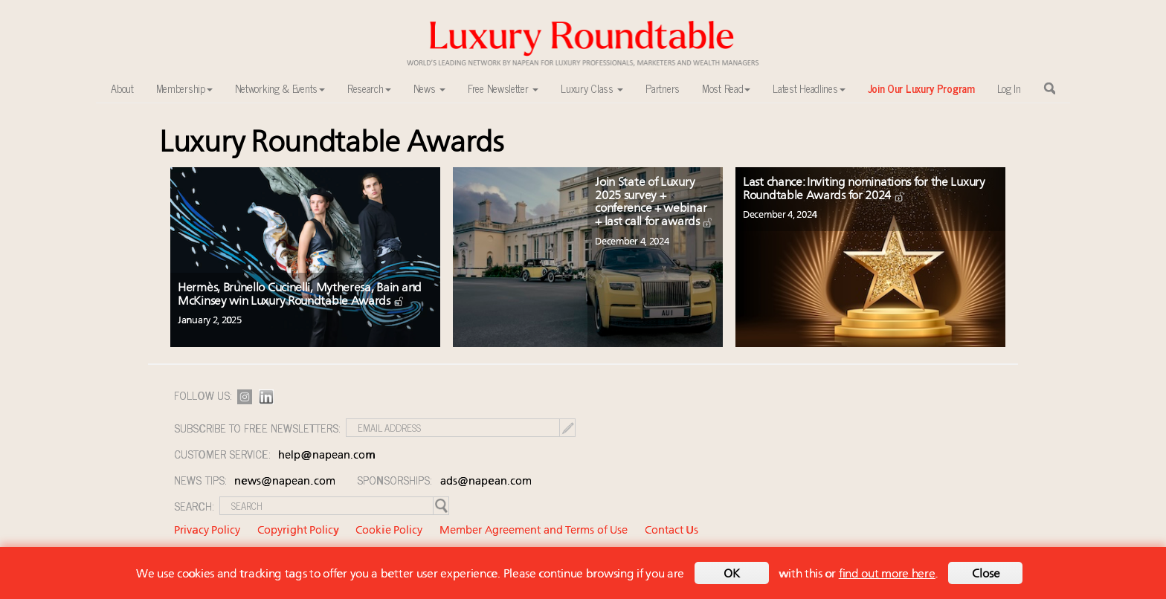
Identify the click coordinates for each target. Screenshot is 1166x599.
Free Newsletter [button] (503, 88)
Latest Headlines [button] (809, 88)
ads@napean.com (486, 482)
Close (986, 574)
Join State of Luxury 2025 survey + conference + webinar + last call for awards (654, 202)
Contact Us (671, 531)
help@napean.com (327, 456)
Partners (662, 88)
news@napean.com (284, 482)
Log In (1009, 88)
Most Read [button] (726, 88)
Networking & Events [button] (280, 88)
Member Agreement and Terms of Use (533, 531)
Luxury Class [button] (592, 88)
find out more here (887, 574)
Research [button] (369, 88)
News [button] (429, 88)
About (122, 88)
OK (732, 574)
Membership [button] (184, 88)
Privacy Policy (207, 531)
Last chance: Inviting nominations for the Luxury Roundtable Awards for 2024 (864, 189)
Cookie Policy (388, 531)
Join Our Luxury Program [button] (921, 88)
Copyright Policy (298, 531)
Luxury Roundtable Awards (331, 143)
